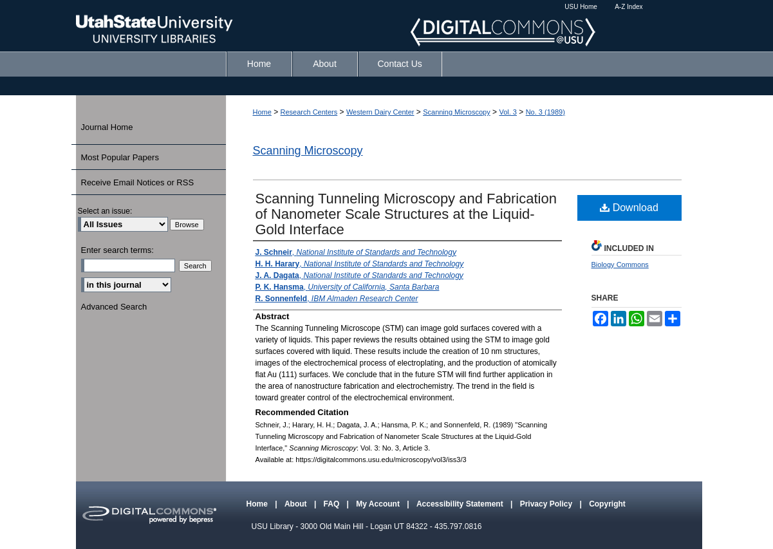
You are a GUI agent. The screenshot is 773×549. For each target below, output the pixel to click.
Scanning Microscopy (456, 112)
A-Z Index (628, 6)
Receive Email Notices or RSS (137, 182)
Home (262, 112)
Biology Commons (620, 264)
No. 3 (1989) (545, 112)
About (296, 503)
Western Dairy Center (380, 112)
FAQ (333, 503)
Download (629, 207)
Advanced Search (114, 307)
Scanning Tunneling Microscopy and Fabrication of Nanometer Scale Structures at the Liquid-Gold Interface (406, 214)
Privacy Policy (547, 503)
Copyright (607, 503)
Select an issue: (105, 211)
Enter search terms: (117, 250)
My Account (379, 503)
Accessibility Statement (460, 503)
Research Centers (309, 112)
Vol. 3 (508, 112)
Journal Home (107, 127)
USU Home (580, 6)
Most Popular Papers (120, 157)
